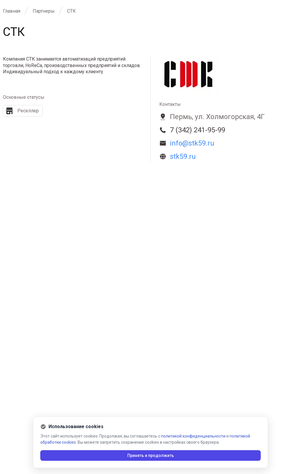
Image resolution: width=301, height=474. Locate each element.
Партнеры (44, 11)
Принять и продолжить (150, 455)
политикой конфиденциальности (193, 436)
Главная (11, 11)
